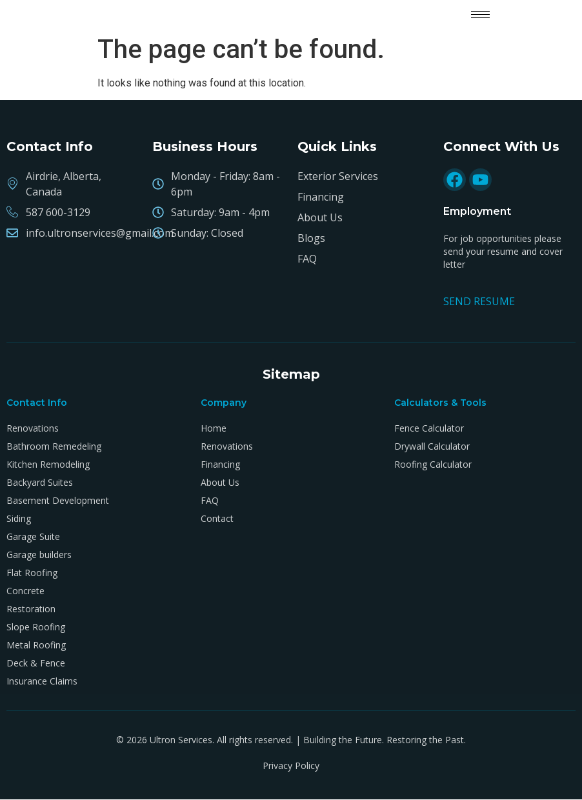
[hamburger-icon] (480, 14)
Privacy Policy (291, 765)
